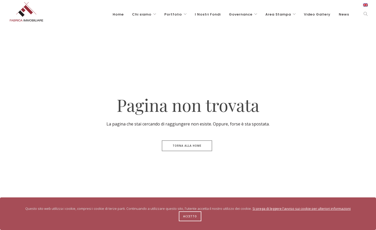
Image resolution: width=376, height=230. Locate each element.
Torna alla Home (187, 145)
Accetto (190, 216)
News (344, 14)
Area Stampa (278, 14)
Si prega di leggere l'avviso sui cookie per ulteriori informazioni (301, 208)
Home (118, 14)
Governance (240, 14)
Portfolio (173, 14)
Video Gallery (317, 14)
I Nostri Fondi (208, 14)
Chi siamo (141, 14)
